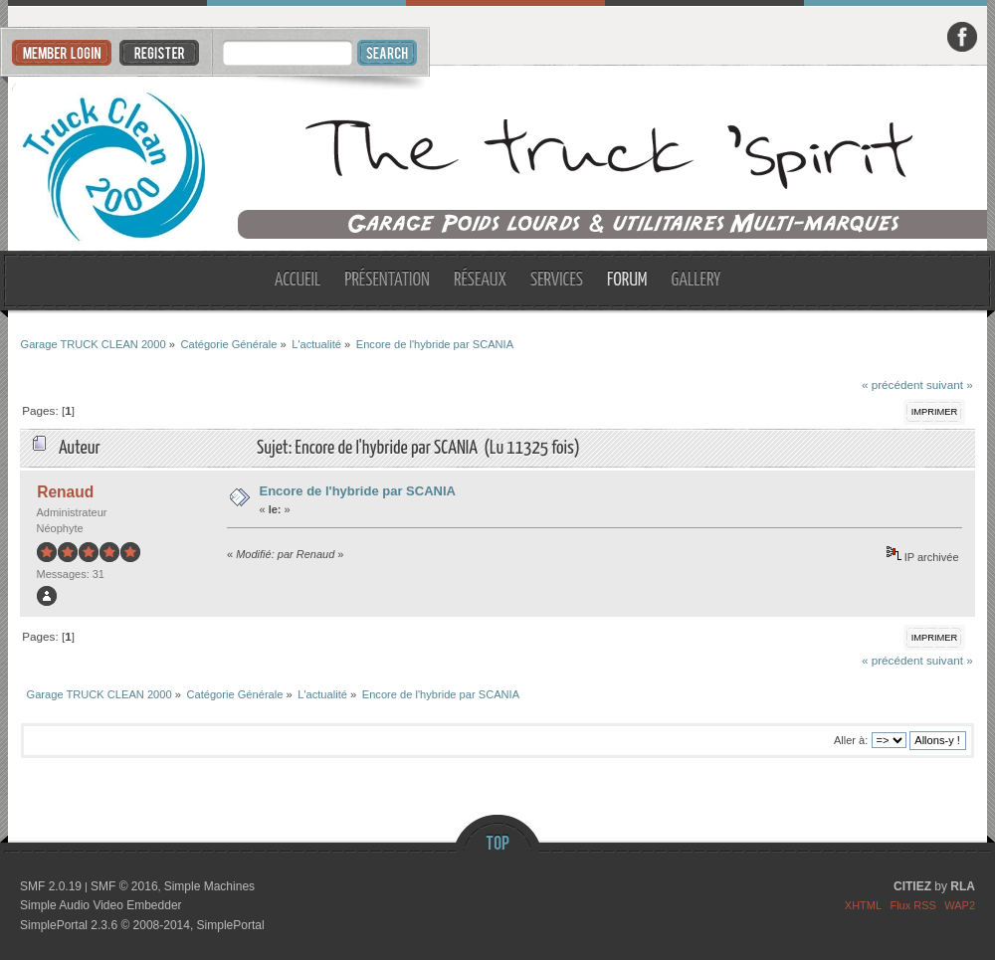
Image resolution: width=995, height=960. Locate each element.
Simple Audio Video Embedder (101, 905)
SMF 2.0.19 (51, 886)
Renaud (65, 491)
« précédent (892, 384)
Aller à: (851, 740)
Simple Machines (209, 886)
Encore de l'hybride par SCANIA (358, 490)
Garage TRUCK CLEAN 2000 (498, 158)
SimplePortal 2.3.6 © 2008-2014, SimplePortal (142, 925)
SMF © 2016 (124, 886)
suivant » (949, 384)
